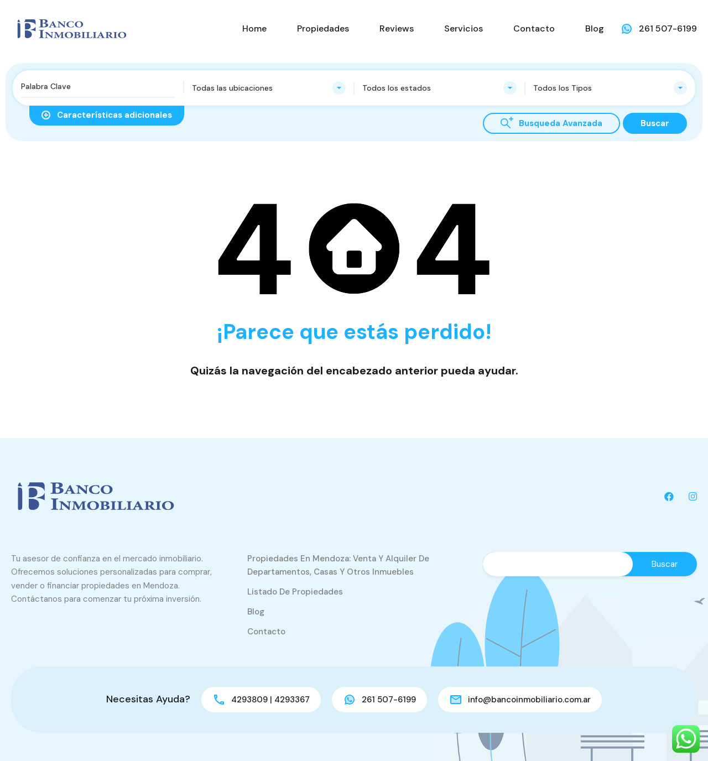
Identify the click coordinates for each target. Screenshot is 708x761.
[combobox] (269, 88)
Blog (594, 28)
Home (254, 28)
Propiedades (323, 28)
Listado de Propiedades (295, 591)
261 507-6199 (668, 28)
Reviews (396, 28)
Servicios (463, 28)
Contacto (534, 28)
